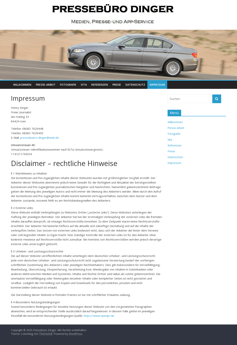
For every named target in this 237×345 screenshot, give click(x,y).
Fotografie (68, 84)
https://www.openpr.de (99, 316)
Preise (116, 84)
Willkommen (22, 84)
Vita (84, 84)
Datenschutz (135, 84)
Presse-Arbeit (45, 84)
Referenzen (99, 84)
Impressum (157, 84)
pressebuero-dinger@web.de (39, 137)
